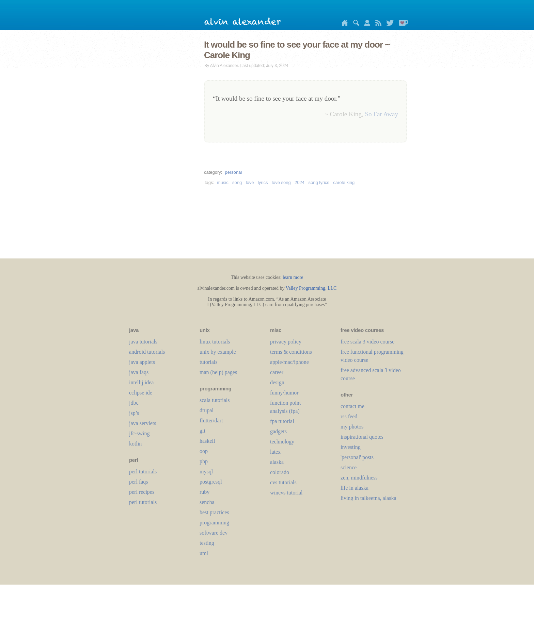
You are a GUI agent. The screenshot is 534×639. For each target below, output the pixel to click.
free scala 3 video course (367, 341)
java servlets (142, 423)
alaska (277, 462)
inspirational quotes (362, 437)
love (250, 182)
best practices (214, 512)
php (204, 461)
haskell (207, 441)
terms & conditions (291, 352)
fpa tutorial (282, 421)
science (349, 467)
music (223, 182)
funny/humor (284, 393)
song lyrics (318, 182)
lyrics (263, 182)
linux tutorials (215, 341)
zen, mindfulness (359, 478)
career (276, 372)
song (237, 182)
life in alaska (354, 488)
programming (214, 522)
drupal (207, 410)
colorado (279, 472)
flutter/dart (211, 420)
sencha (207, 502)
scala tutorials (215, 400)
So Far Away (381, 114)
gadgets (278, 431)
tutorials (208, 362)
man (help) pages (218, 372)
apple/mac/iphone (289, 362)
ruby (204, 492)
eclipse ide (140, 393)
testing (207, 543)
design (277, 382)
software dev (213, 533)
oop (204, 451)
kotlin (135, 444)
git (202, 431)
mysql (206, 471)
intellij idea (141, 382)
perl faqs (138, 482)
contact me (352, 406)
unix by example (218, 352)
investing (351, 447)
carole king (344, 182)
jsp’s (134, 413)
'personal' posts (357, 457)
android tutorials (147, 352)
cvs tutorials (283, 482)
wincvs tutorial (286, 492)
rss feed (349, 416)
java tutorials (143, 341)
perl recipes (141, 492)
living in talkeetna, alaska (368, 498)
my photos (352, 427)
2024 (299, 182)
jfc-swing (139, 433)
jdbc (134, 403)
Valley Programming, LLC (311, 288)
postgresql (211, 482)
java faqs (138, 372)
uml (204, 553)
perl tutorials (143, 471)
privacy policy (285, 341)
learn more (293, 277)
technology (282, 441)
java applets (142, 362)
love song (281, 182)
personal (233, 172)
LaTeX (275, 452)
